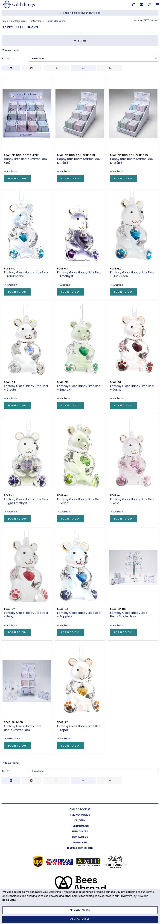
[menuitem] (80, 809)
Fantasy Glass (37, 20)
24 (83, 67)
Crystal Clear (80, 919)
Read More (9, 900)
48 (109, 67)
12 (56, 67)
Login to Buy (17, 178)
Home (5, 20)
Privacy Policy (80, 910)
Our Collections (19, 20)
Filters (82, 40)
